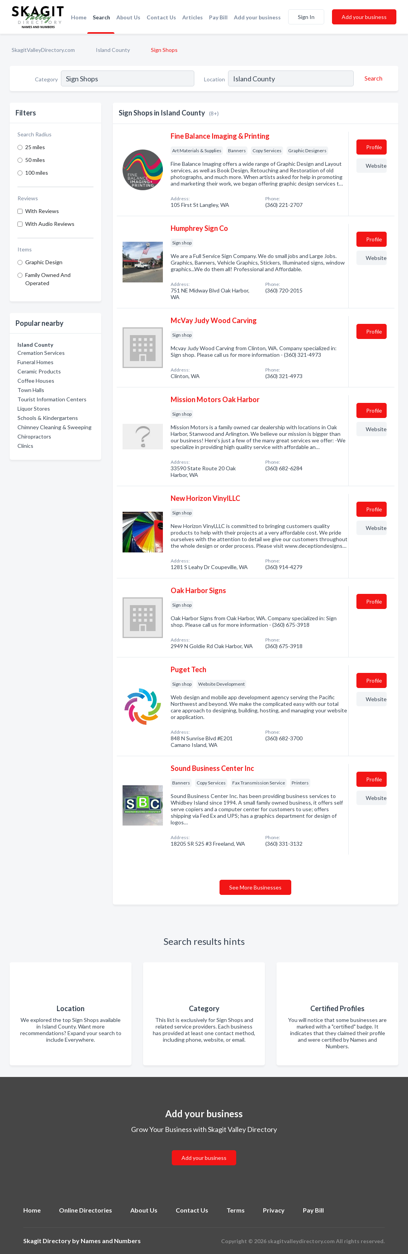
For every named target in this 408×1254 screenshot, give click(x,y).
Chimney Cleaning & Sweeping (54, 427)
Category (46, 79)
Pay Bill (218, 17)
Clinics (25, 445)
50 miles (35, 160)
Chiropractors (34, 436)
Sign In (306, 17)
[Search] (372, 78)
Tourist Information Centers (51, 399)
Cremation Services (41, 352)
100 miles (36, 172)
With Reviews (42, 211)
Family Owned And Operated (48, 279)
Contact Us (161, 17)
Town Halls (30, 390)
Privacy (274, 1210)
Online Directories (85, 1210)
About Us (128, 17)
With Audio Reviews (49, 223)
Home (78, 17)
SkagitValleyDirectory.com (43, 49)
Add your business (257, 17)
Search (101, 17)
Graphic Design (43, 262)
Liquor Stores (33, 408)
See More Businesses (255, 887)
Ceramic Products (39, 371)
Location (214, 79)
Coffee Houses (35, 380)
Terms (235, 1210)
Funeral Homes (35, 362)
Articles (192, 17)
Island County (113, 49)
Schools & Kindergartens (47, 418)
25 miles (35, 147)
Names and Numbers (111, 1240)
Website (376, 165)
